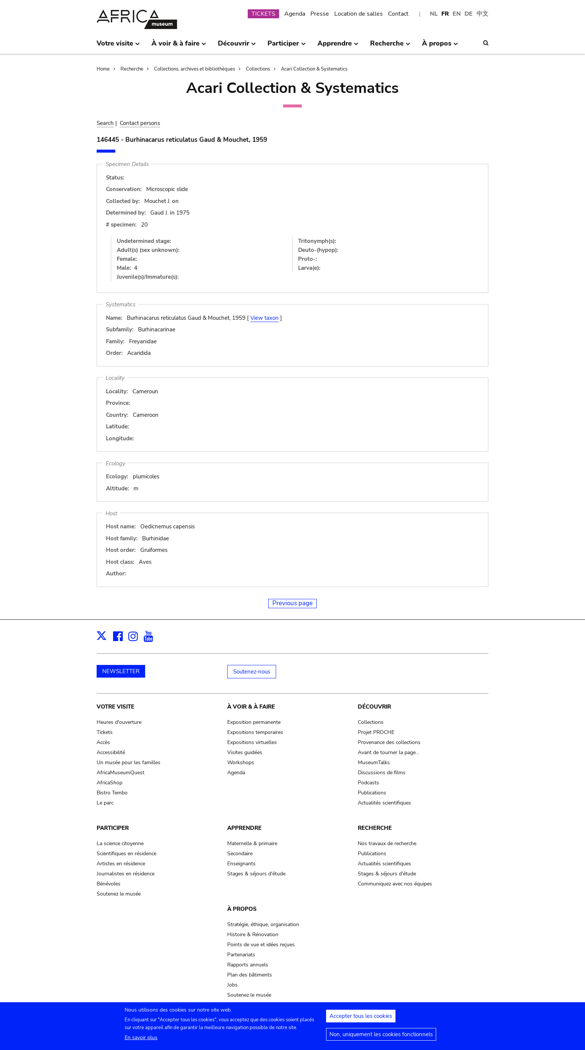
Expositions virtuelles (252, 742)
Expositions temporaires (255, 732)
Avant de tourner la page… (388, 752)
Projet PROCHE (376, 732)
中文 (482, 14)
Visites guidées (244, 752)
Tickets (105, 732)
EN (457, 14)
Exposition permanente (254, 722)
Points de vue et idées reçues (261, 944)
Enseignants (241, 863)
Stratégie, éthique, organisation (263, 924)
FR (445, 14)
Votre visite (115, 706)
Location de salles (358, 14)
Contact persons (140, 123)
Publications (372, 792)
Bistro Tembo (112, 792)
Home (103, 69)
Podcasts (368, 782)
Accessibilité (111, 752)
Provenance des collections (389, 742)
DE (468, 14)
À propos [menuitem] (440, 46)
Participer (113, 828)
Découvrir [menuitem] (237, 46)
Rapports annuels (247, 964)
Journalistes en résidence (125, 873)
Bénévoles (109, 883)
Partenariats (241, 954)
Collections (258, 69)
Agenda (294, 14)
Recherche (132, 69)
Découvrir (374, 706)
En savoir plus (141, 1040)
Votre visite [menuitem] (118, 46)
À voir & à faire (251, 706)
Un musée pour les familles (128, 762)
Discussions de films (382, 772)
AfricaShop (109, 782)
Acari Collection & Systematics (314, 69)
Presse (319, 14)
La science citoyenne (120, 843)
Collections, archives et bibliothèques (194, 69)
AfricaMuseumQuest (120, 772)
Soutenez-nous (251, 671)
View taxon (264, 318)
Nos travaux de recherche (387, 843)
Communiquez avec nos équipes (395, 883)
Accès (103, 742)
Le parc (105, 802)
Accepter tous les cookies (360, 1018)
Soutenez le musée (119, 893)
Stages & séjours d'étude (256, 873)
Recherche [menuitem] (390, 46)
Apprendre (244, 828)
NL (434, 14)
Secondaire (240, 853)
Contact (398, 14)
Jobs (232, 984)
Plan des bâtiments (249, 974)
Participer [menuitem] (287, 46)
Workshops (240, 762)
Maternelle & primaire (252, 843)
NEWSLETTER (121, 671)
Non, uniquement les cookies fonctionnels (381, 1036)
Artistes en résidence (121, 863)
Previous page (292, 603)
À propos (242, 909)
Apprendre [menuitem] (338, 46)
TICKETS (263, 14)
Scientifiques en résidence (126, 853)
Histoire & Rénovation (252, 934)
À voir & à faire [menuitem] (178, 46)
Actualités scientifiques (384, 802)
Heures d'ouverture (119, 722)
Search (105, 123)
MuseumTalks (374, 762)
